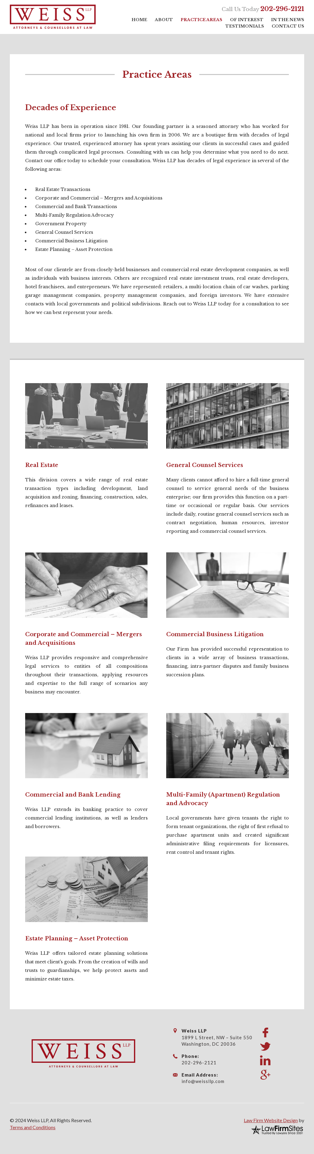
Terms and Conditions (33, 1127)
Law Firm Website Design (271, 1120)
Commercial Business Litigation (215, 634)
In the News (287, 19)
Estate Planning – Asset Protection (76, 938)
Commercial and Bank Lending (73, 794)
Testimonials (244, 26)
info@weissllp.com (203, 1081)
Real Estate (41, 465)
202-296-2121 (282, 9)
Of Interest (246, 19)
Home (139, 19)
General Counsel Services (204, 465)
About (164, 19)
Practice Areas (201, 19)
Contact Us (288, 26)
